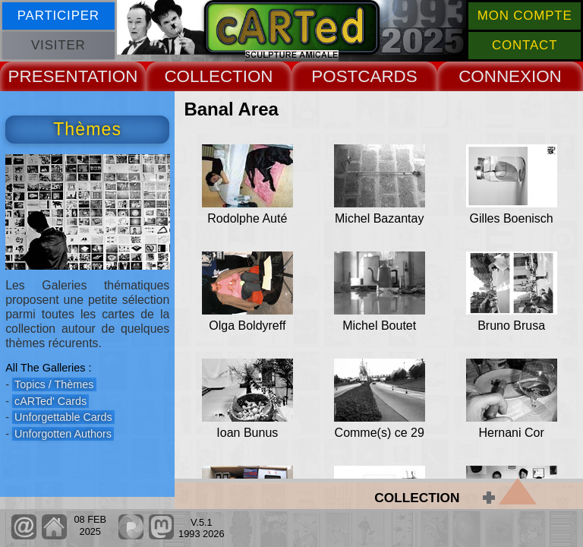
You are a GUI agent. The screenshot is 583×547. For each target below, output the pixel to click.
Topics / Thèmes (54, 384)
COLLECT (203, 76)
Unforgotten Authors (63, 434)
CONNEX (495, 76)
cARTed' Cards (50, 401)
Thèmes (87, 129)
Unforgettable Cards (63, 417)
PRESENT (47, 76)
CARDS (387, 76)
